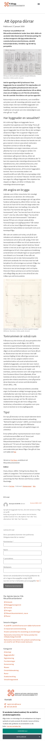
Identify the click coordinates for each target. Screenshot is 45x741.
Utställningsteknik (11, 679)
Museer (6, 667)
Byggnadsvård (9, 655)
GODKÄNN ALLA (22, 731)
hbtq (34, 486)
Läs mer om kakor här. (14, 726)
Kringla (8, 610)
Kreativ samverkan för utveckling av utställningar (22, 632)
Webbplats (7, 567)
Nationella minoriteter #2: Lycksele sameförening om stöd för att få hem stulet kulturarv (22, 641)
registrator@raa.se (14, 704)
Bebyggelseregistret (13, 605)
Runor (8, 616)
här (15, 452)
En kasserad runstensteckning (15, 629)
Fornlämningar (9, 661)
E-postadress (8, 558)
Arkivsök (9, 602)
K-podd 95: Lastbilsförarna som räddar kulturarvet (22, 625)
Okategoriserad (27, 486)
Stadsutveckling (10, 676)
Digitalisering (9, 658)
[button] (38, 4)
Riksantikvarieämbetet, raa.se (17, 613)
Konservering (9, 664)
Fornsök (9, 608)
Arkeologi (7, 652)
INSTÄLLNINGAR (21, 737)
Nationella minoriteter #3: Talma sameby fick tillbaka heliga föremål (20, 636)
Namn (5, 550)
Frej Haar (14, 460)
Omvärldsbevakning (11, 670)
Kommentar (8, 541)
